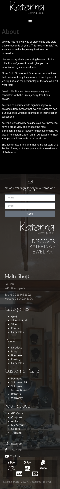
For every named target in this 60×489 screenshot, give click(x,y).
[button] (30, 21)
